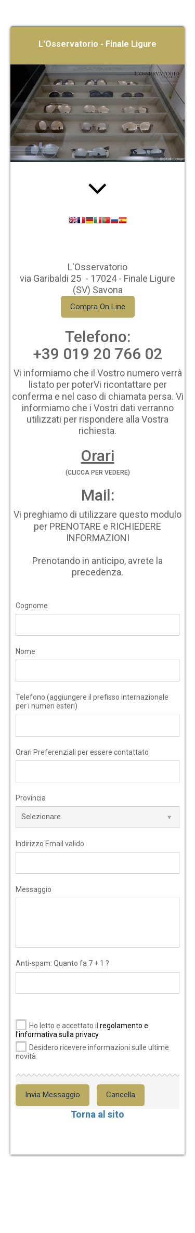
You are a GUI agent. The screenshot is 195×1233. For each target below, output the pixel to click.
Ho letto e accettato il (82, 1028)
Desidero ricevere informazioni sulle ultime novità (92, 1049)
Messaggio (33, 889)
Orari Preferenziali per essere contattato (82, 752)
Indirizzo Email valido (50, 844)
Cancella (120, 1094)
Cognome (32, 605)
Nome (25, 651)
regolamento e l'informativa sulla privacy (82, 1030)
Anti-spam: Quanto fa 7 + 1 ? (62, 963)
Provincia (31, 798)
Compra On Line (97, 306)
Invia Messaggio (52, 1094)
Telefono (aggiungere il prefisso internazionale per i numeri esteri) (92, 701)
